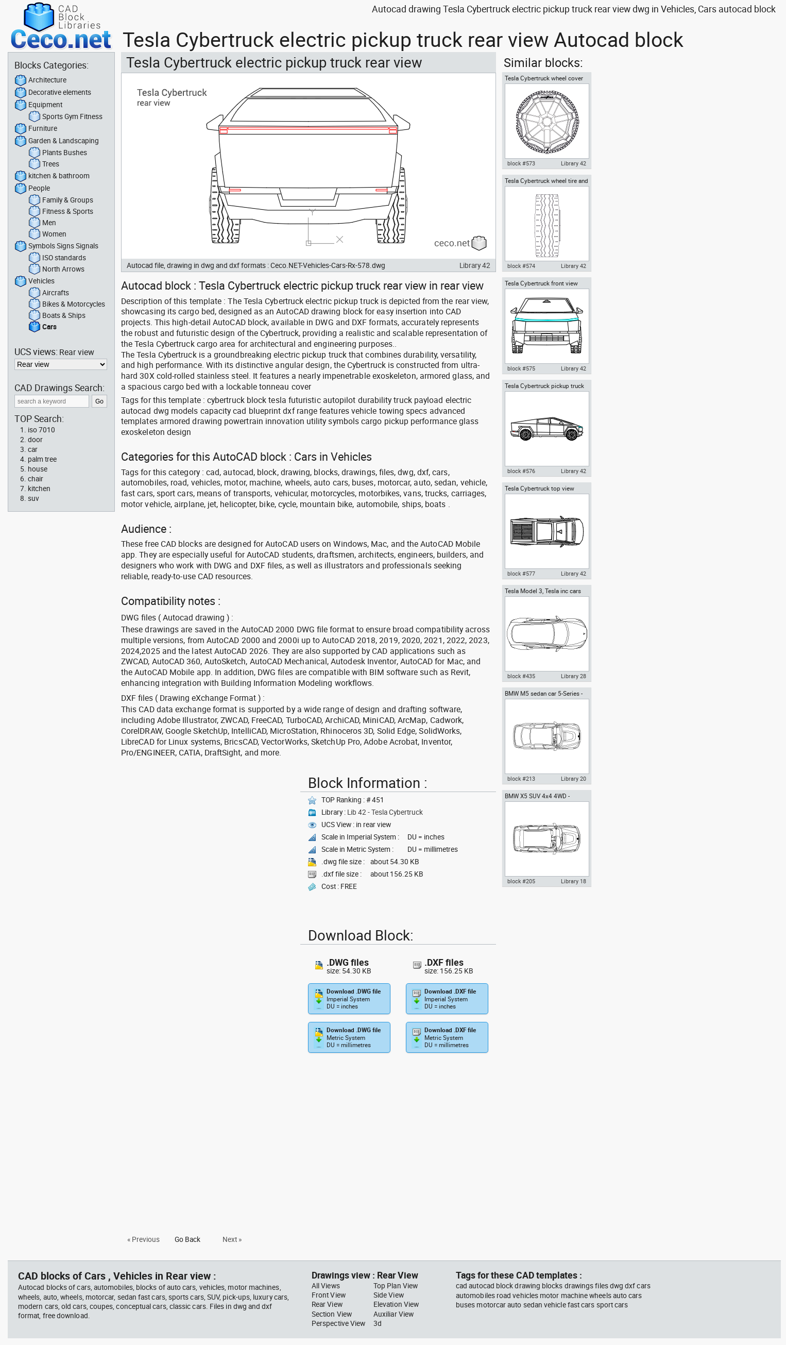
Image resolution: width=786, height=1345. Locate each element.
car (33, 449)
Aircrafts (48, 293)
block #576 (521, 471)
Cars (42, 327)
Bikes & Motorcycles (66, 304)
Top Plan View (395, 1285)
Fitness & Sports (60, 211)
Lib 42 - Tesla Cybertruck (385, 812)
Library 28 (573, 676)
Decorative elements (52, 93)
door (35, 439)
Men (42, 223)
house (37, 469)
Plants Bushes (57, 153)
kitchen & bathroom (52, 176)
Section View (332, 1314)
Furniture (35, 129)
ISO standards (57, 258)
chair (35, 478)
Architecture (40, 80)
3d (377, 1323)
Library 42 (474, 265)
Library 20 (573, 778)
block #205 (521, 881)
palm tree (42, 459)
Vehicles (34, 281)
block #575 (521, 368)
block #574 (521, 266)
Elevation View (396, 1304)
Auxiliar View (393, 1314)
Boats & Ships (57, 316)
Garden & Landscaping (56, 141)
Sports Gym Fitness (65, 117)
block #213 (521, 778)
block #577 (521, 573)
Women (47, 234)
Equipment (38, 105)
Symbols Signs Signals (56, 246)
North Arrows (56, 269)
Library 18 (573, 881)
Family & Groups (60, 200)
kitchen (39, 488)
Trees (43, 164)
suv (33, 498)
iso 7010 (41, 429)
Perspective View (338, 1323)
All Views (326, 1285)
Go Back (187, 1239)
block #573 (521, 163)
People (32, 188)
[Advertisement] (207, 843)
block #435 (521, 676)
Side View (388, 1295)
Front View (329, 1295)
